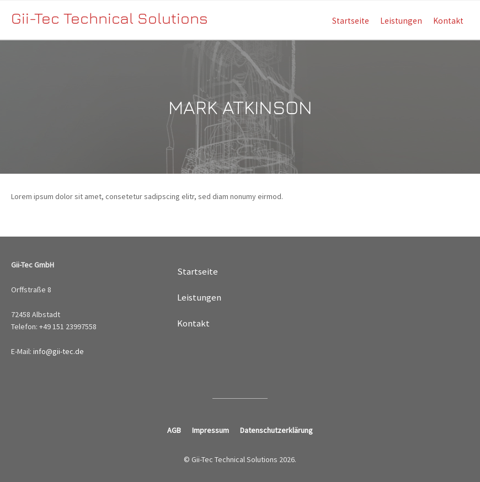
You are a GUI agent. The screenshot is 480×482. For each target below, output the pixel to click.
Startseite (350, 20)
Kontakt (448, 20)
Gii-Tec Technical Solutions (109, 18)
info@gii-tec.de (58, 351)
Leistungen (401, 20)
